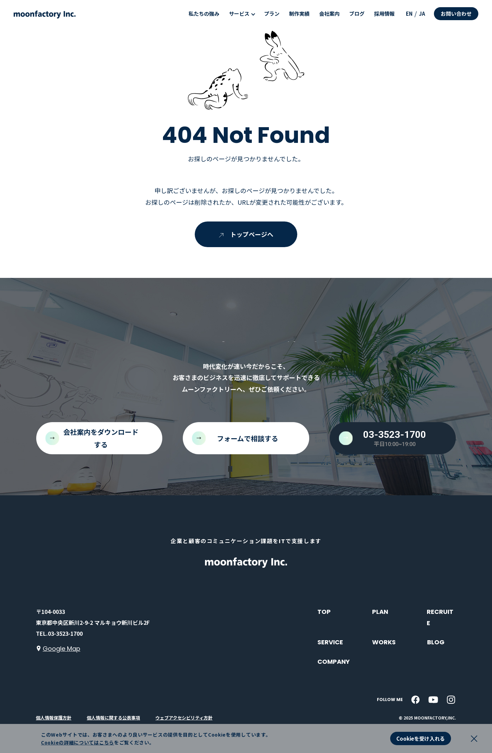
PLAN (380, 611)
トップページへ (246, 234)
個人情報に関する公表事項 (113, 718)
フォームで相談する (247, 438)
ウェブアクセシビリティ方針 (184, 718)
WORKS (384, 642)
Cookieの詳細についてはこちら (77, 742)
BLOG (436, 642)
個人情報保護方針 (53, 718)
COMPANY (333, 661)
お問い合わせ (456, 13)
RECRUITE (440, 617)
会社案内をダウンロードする (100, 438)
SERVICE (330, 642)
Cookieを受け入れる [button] (420, 738)
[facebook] (415, 700)
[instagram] (451, 700)
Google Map (61, 648)
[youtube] (433, 700)
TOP (324, 611)
